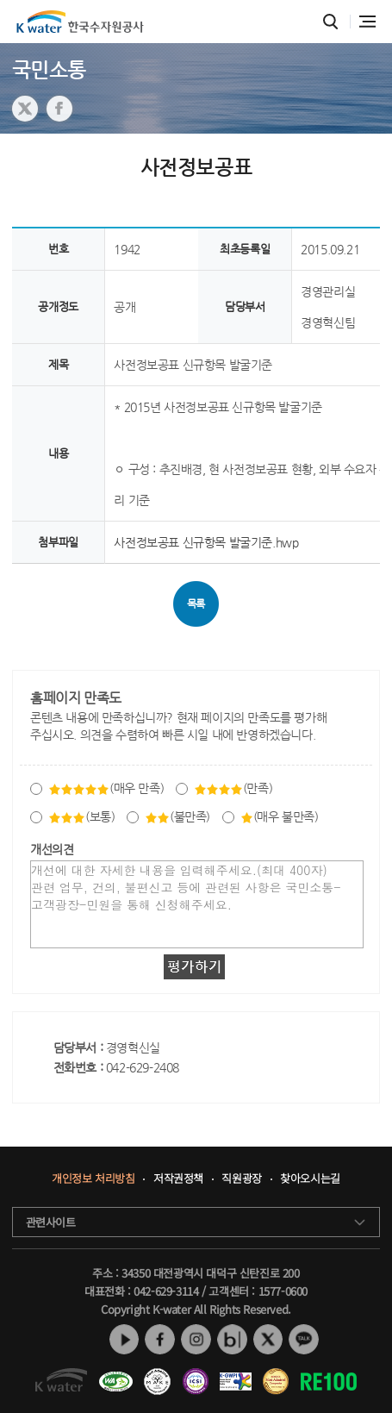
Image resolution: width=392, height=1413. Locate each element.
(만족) (233, 788)
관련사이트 (51, 1222)
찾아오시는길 (311, 1179)
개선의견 (51, 849)
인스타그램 (196, 1340)
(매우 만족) (106, 788)
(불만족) (177, 816)
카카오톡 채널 (304, 1340)
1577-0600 (283, 1291)
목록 (196, 603)
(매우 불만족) (279, 816)
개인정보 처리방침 (92, 1179)
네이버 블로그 (232, 1340)
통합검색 (331, 22)
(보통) (81, 816)
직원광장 (242, 1179)
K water (80, 21)
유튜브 (124, 1340)
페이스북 (160, 1340)
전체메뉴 (367, 21)
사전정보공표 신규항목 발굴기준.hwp (206, 542)
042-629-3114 (166, 1291)
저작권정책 (178, 1179)
